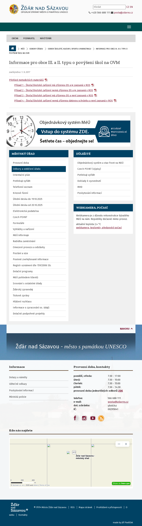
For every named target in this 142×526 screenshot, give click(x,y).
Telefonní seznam (22, 187)
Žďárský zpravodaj (23, 289)
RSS (72, 507)
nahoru (124, 328)
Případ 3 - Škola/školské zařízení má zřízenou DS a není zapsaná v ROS (53, 95)
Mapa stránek (85, 507)
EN (131, 7)
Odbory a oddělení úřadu (26, 168)
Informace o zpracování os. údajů (31, 307)
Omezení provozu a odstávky (29, 247)
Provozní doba (21, 162)
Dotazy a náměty (18, 377)
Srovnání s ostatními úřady (27, 283)
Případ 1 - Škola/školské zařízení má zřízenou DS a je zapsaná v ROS (52, 85)
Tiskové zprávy (21, 295)
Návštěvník (46, 38)
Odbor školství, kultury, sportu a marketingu (69, 49)
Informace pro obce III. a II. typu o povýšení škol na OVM (64, 62)
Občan (15, 38)
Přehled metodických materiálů (26, 80)
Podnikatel (29, 38)
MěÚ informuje (21, 235)
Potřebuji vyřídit (21, 181)
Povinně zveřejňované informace (30, 259)
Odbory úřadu (36, 49)
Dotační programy (23, 271)
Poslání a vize (20, 253)
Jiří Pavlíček (127, 522)
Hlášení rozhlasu (22, 301)
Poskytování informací (89, 193)
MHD (79, 187)
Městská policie (17, 396)
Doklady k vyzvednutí (89, 181)
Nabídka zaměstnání (24, 241)
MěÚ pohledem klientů (25, 277)
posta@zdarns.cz (123, 12)
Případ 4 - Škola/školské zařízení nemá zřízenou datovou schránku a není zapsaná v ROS (63, 100)
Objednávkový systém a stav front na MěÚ (100, 162)
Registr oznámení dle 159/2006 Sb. (32, 265)
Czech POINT (20, 217)
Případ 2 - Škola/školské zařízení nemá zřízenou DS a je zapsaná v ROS (53, 90)
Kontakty (22, 515)
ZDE (120, 390)
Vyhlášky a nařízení (23, 229)
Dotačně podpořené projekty (29, 313)
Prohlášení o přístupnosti (109, 507)
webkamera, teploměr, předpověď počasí (99, 227)
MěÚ (23, 49)
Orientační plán (21, 174)
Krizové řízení (20, 193)
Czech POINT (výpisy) (89, 168)
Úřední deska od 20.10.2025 (27, 205)
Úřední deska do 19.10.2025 (27, 199)
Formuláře (18, 223)
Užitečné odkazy (18, 383)
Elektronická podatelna (26, 211)
